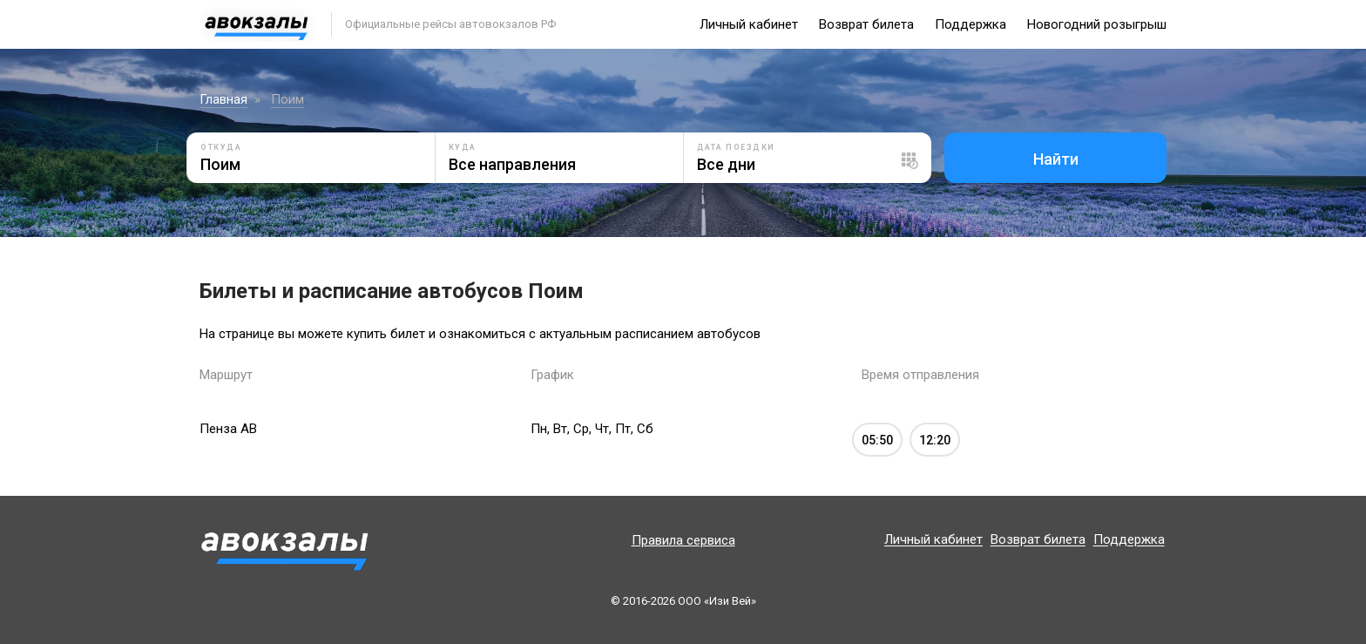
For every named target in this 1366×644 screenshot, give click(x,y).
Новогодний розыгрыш (1097, 24)
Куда (463, 147)
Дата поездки (736, 147)
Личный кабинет (749, 24)
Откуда (220, 147)
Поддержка (970, 24)
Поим (287, 99)
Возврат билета (866, 24)
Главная (223, 99)
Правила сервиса (683, 540)
